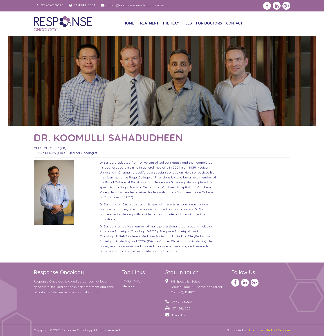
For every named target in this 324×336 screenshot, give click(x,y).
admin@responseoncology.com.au (132, 5)
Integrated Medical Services (269, 330)
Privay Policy (131, 281)
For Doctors (209, 23)
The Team (171, 23)
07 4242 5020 (50, 5)
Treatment (148, 23)
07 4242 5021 (82, 5)
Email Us (178, 315)
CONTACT (234, 23)
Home (129, 23)
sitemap (128, 286)
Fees (188, 23)
